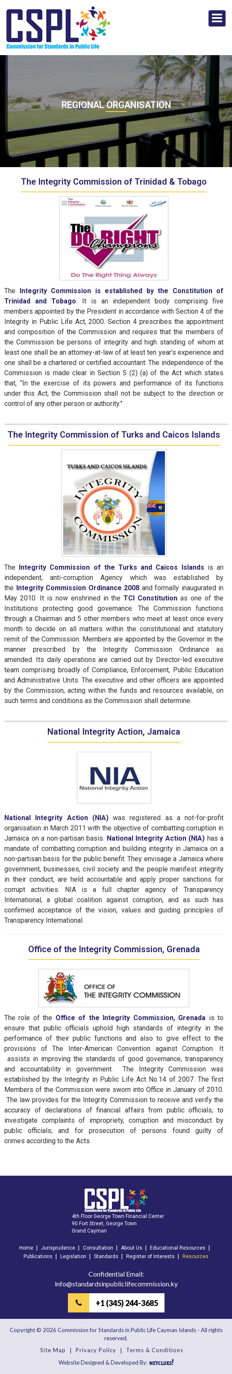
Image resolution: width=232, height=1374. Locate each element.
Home (26, 1248)
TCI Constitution (150, 598)
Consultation (98, 1248)
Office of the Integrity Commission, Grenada (131, 1018)
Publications (38, 1256)
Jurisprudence (58, 1248)
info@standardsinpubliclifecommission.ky (116, 1284)
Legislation (73, 1256)
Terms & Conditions (154, 1350)
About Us (131, 1248)
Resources (195, 1256)
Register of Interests (150, 1256)
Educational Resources (178, 1248)
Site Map (53, 1350)
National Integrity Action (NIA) (56, 818)
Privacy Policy (96, 1350)
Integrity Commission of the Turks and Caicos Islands (111, 567)
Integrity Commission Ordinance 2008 (78, 588)
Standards (106, 1256)
